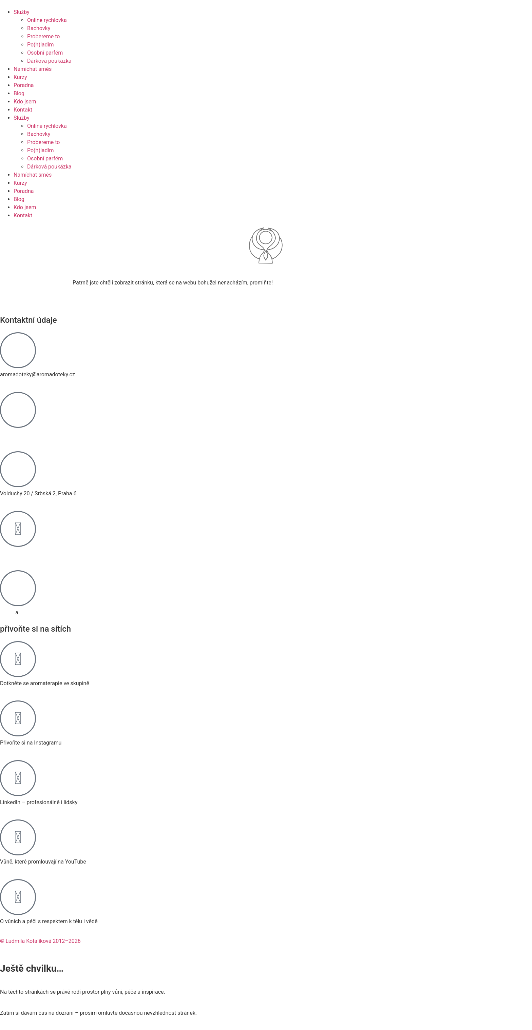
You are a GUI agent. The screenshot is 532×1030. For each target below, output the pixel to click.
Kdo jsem (25, 101)
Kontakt (23, 109)
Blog (19, 93)
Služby (22, 12)
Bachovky (38, 28)
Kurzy (20, 77)
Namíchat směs (33, 69)
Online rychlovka (47, 20)
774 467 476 (15, 434)
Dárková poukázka (49, 61)
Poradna (24, 85)
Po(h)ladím (40, 44)
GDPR (7, 612)
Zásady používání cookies (51, 612)
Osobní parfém (45, 52)
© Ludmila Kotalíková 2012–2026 (40, 941)
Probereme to (43, 36)
